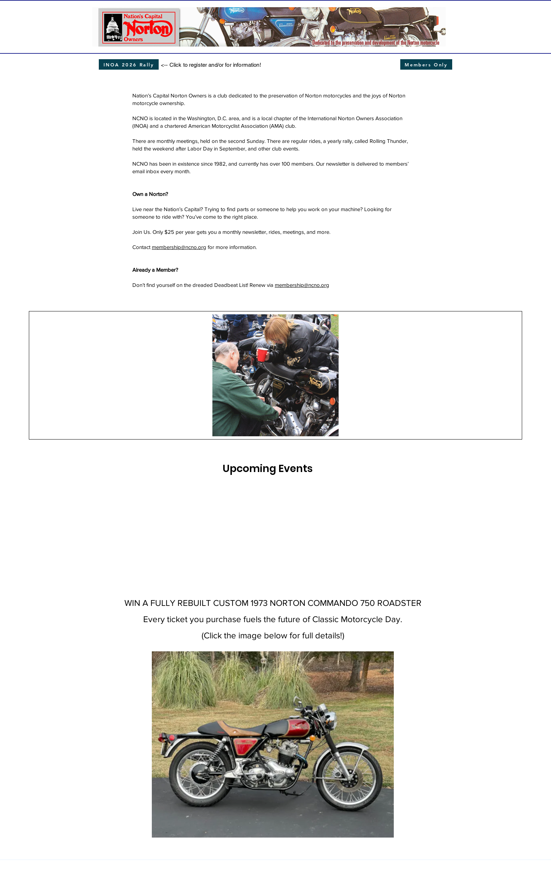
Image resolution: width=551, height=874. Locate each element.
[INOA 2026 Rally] (129, 64)
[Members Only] (426, 64)
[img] (205, 527)
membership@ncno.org (179, 247)
